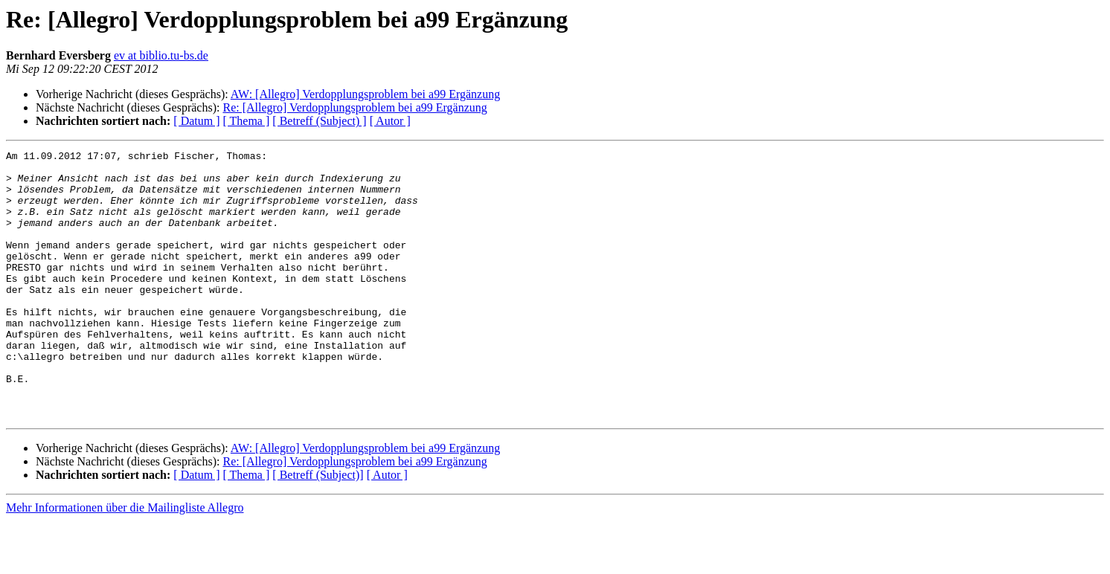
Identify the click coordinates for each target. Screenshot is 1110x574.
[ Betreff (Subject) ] (319, 121)
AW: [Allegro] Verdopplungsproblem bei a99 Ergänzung (365, 94)
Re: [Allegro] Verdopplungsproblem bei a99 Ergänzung (354, 107)
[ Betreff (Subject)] (317, 528)
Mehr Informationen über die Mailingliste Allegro (124, 561)
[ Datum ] (196, 121)
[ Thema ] (246, 121)
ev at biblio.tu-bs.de (161, 55)
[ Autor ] (390, 121)
